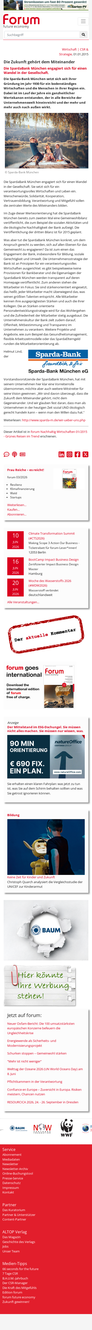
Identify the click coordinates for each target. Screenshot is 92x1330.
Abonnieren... (16, 514)
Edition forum (12, 1292)
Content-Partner (14, 1219)
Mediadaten (11, 1159)
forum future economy (18, 1297)
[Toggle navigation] (83, 21)
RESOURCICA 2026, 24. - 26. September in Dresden (42, 1102)
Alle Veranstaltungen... (23, 602)
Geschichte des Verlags (18, 1242)
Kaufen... (13, 509)
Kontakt (8, 1192)
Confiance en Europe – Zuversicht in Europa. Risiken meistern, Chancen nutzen (44, 1092)
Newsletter (10, 1164)
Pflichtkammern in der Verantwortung (34, 1081)
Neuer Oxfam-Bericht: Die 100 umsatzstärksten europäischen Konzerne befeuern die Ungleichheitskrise (41, 1028)
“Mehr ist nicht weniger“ (24, 1061)
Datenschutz (11, 1183)
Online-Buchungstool (17, 1173)
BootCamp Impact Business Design (54, 559)
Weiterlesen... (16, 505)
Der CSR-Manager (15, 1283)
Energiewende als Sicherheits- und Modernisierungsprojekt (31, 1043)
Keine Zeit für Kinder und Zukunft (31, 877)
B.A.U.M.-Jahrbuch (15, 1278)
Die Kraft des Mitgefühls (19, 1288)
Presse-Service (12, 1178)
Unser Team (11, 1251)
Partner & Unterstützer (18, 1215)
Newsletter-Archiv (15, 1169)
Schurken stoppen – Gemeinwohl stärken (37, 1053)
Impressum (10, 1187)
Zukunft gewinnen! (15, 1302)
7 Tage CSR (10, 1273)
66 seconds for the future (20, 1269)
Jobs (5, 1246)
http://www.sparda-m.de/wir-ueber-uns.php (53, 420)
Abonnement (12, 1154)
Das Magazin (11, 1237)
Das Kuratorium (13, 1210)
